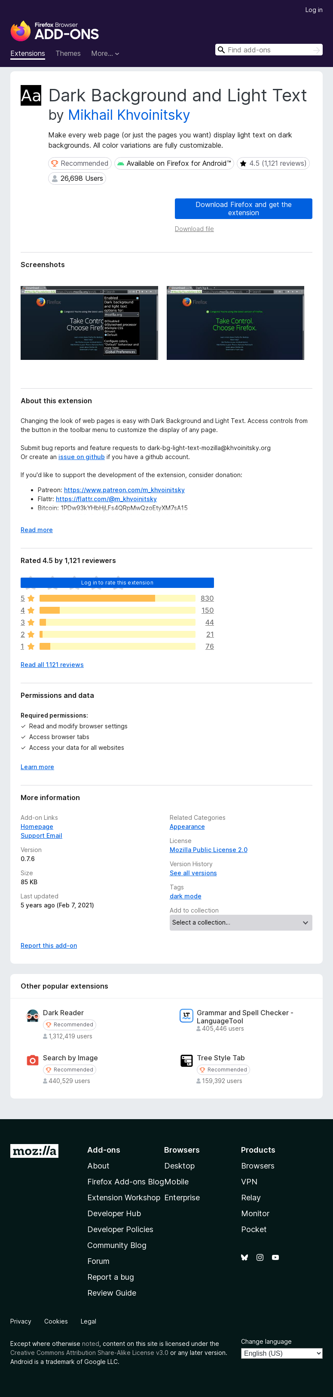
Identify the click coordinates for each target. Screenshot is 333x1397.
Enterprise (182, 1197)
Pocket (254, 1229)
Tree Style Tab (221, 1058)
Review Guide (111, 1292)
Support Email (41, 835)
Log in (314, 9)
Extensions (27, 53)
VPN (249, 1181)
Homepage (37, 826)
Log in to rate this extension (117, 582)
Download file (194, 228)
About (98, 1165)
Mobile (176, 1181)
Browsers (258, 1165)
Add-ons (103, 1149)
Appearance (187, 826)
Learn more (37, 766)
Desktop (179, 1165)
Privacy (20, 1321)
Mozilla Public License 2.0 (208, 849)
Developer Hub (114, 1213)
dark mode (186, 896)
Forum (98, 1261)
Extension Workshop (123, 1197)
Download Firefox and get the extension (244, 208)
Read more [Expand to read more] (37, 529)
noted (90, 1343)
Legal (88, 1321)
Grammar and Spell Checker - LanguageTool (245, 1017)
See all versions (193, 873)
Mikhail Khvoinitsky (129, 115)
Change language (266, 1341)
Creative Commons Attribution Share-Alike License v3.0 (89, 1352)
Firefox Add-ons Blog (125, 1181)
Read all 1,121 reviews (52, 664)
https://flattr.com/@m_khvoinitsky (106, 498)
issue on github (81, 456)
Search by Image (70, 1058)
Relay (251, 1197)
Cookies (56, 1321)
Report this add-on (49, 945)
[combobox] (269, 49)
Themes (68, 53)
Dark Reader (63, 1013)
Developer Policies (120, 1229)
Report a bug (110, 1276)
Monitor (255, 1213)
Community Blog (117, 1245)
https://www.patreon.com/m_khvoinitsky (124, 489)
